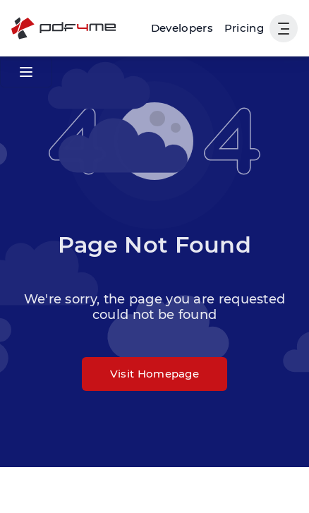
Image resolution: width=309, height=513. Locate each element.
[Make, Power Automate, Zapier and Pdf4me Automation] (182, 28)
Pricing (244, 28)
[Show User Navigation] (283, 28)
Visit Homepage (154, 373)
